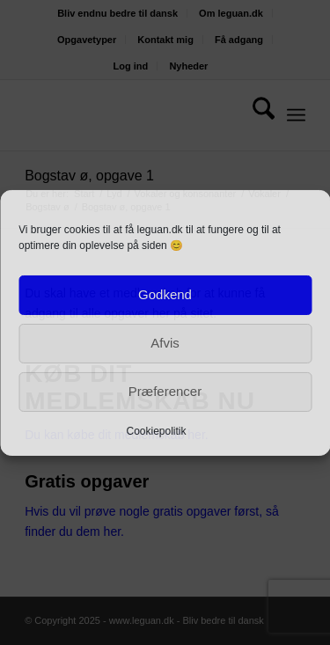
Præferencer (165, 391)
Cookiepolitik (156, 430)
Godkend (165, 294)
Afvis (165, 342)
